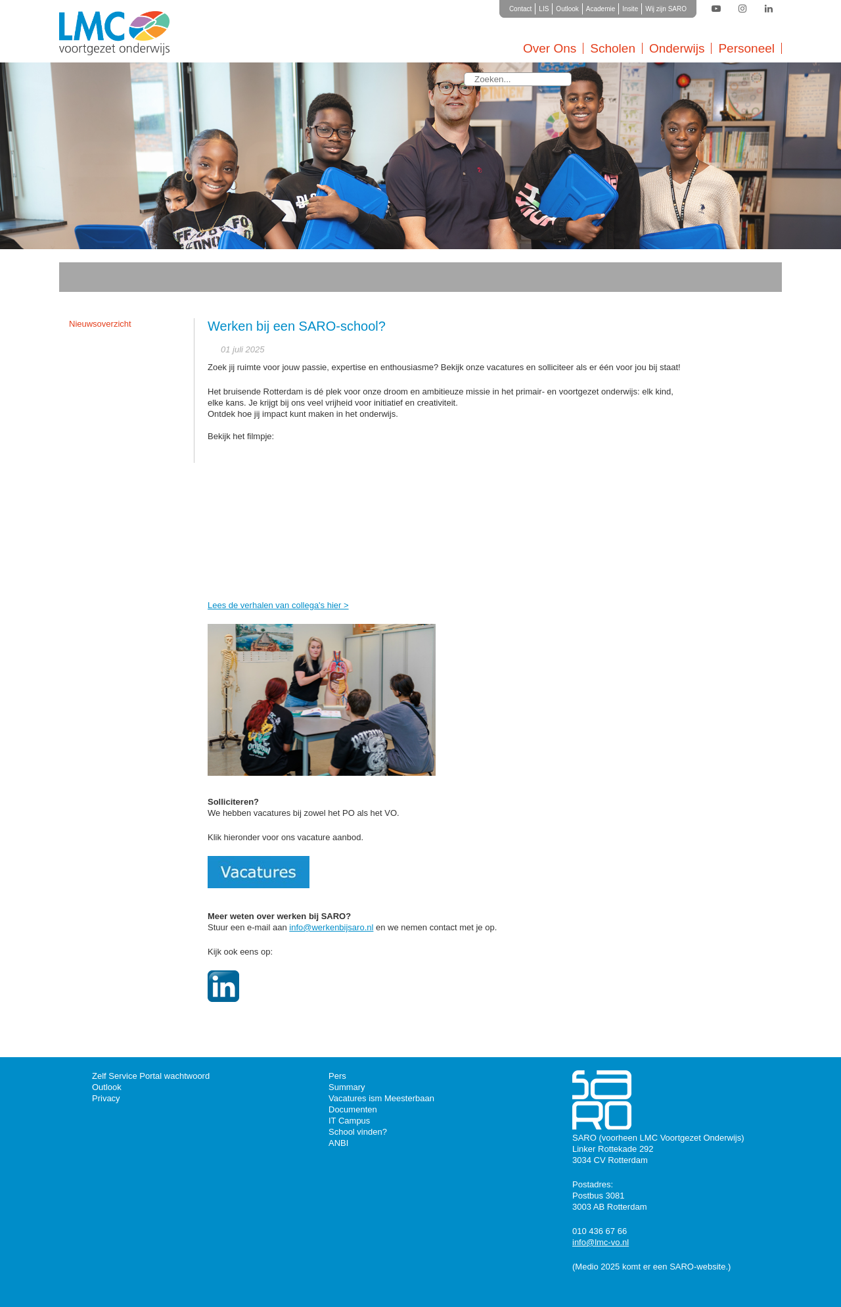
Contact (520, 8)
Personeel (746, 48)
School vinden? (358, 1132)
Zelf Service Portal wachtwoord (151, 1076)
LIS (544, 8)
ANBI (338, 1143)
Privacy (106, 1098)
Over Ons (549, 48)
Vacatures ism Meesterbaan (381, 1098)
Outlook (567, 8)
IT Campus (349, 1121)
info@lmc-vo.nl (600, 1242)
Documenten (353, 1109)
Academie (600, 8)
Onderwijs (676, 48)
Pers (337, 1076)
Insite (630, 8)
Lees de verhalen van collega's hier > (278, 605)
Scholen (612, 48)
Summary (347, 1087)
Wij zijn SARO (666, 8)
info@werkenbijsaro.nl (331, 927)
